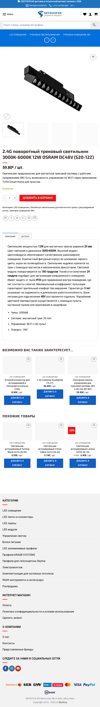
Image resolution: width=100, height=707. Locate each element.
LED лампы (9, 523)
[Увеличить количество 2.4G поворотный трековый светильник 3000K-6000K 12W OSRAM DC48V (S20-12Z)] (15, 198)
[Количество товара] (9, 198)
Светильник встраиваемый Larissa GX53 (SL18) (83, 449)
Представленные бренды (17, 650)
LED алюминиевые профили (19, 548)
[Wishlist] (84, 14)
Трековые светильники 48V (44, 35)
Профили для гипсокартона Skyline (23, 561)
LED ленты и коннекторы (17, 517)
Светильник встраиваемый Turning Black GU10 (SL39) (17, 449)
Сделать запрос (12, 618)
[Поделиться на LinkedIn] (35, 218)
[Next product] (46, 40)
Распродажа (10, 586)
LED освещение (17, 35)
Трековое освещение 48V (77, 35)
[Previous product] (53, 40)
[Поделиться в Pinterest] (29, 218)
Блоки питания (11, 542)
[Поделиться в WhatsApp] (5, 218)
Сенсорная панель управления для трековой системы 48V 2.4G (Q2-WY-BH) (83, 385)
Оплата (6, 605)
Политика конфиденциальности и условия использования (38, 611)
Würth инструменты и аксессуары (23, 580)
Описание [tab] (10, 236)
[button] (8, 14)
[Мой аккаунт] (90, 14)
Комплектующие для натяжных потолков (28, 574)
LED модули (9, 529)
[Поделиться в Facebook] (11, 218)
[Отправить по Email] (23, 218)
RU (74, 5)
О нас (5, 637)
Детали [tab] (26, 236)
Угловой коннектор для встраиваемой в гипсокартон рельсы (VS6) (17, 385)
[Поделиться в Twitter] (17, 218)
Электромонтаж (12, 567)
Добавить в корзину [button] (17, 400)
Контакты (8, 643)
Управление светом (14, 536)
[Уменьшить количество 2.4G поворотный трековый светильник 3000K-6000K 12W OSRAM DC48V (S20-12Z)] (4, 198)
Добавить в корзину (38, 198)
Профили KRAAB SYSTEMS (18, 555)
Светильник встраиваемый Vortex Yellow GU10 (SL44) (50, 449)
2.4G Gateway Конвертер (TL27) (50, 382)
